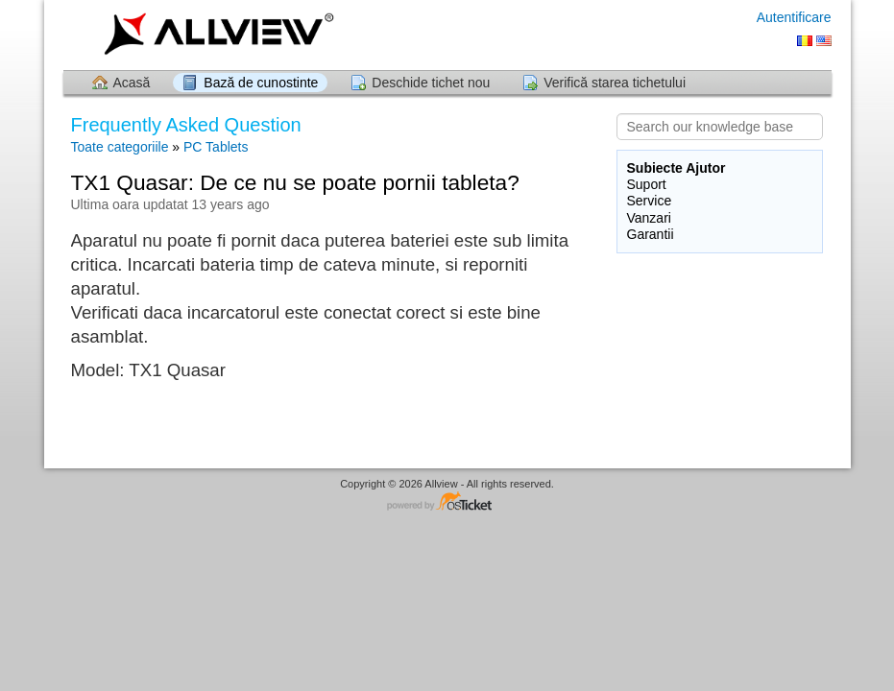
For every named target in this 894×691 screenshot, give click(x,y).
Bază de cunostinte (261, 82)
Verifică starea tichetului (615, 82)
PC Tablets (215, 147)
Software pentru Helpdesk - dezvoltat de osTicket (447, 502)
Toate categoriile (120, 147)
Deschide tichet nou (431, 82)
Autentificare (794, 17)
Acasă (132, 82)
